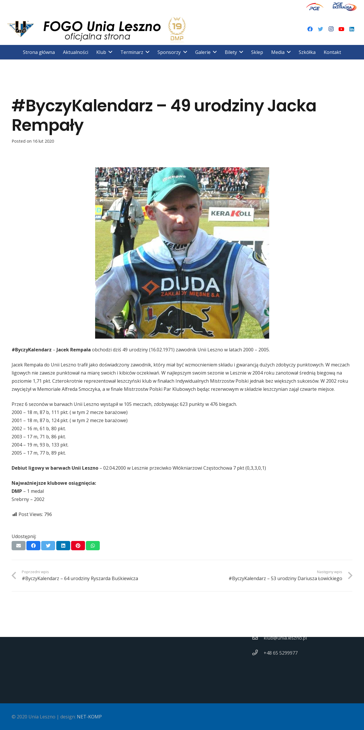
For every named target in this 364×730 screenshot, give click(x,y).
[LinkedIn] (352, 29)
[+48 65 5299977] (258, 653)
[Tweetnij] (48, 545)
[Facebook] (310, 29)
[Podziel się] (33, 545)
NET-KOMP (89, 716)
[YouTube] (341, 29)
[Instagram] (331, 29)
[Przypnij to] (78, 545)
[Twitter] (320, 29)
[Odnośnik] (314, 6)
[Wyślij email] (19, 545)
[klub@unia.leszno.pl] (258, 638)
